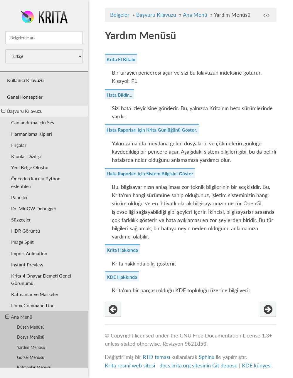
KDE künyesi (257, 365)
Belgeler (119, 15)
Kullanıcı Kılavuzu (25, 80)
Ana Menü (18, 317)
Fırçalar (18, 145)
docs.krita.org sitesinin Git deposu (199, 365)
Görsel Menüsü (30, 357)
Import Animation (29, 253)
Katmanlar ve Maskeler (34, 294)
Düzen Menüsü (31, 327)
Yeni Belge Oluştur (30, 167)
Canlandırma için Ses (32, 122)
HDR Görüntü (25, 230)
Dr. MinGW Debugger (33, 208)
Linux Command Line (32, 305)
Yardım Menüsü (31, 347)
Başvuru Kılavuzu (22, 111)
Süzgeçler (21, 219)
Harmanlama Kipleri (31, 134)
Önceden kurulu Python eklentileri (35, 182)
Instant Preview (27, 264)
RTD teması (156, 357)
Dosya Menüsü (30, 337)
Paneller (19, 197)
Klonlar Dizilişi (26, 156)
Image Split (22, 242)
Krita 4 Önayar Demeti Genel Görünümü (41, 279)
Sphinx (206, 357)
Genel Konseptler (25, 97)
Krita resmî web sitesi (130, 365)
